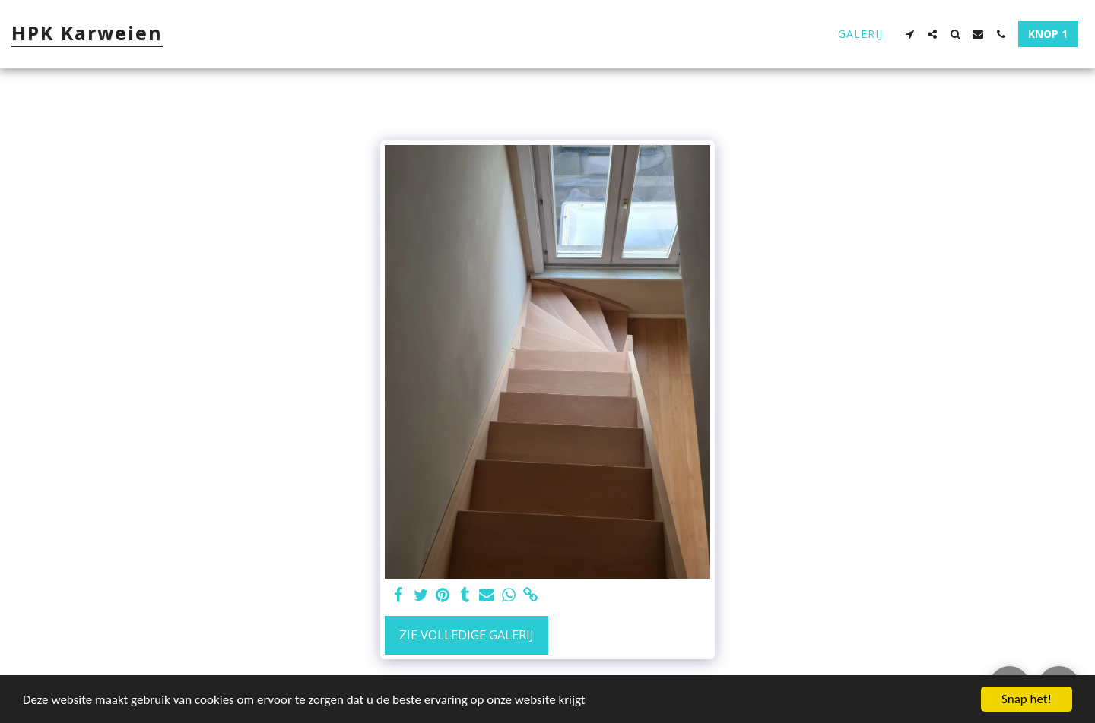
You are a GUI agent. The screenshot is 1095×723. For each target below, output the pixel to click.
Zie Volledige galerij (466, 634)
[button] (909, 34)
